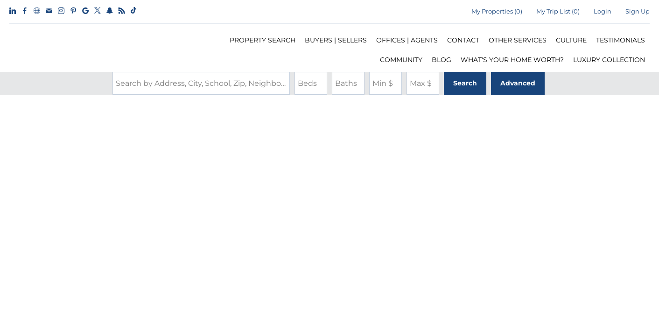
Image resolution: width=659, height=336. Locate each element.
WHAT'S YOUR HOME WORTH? (512, 60)
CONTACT (463, 40)
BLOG (441, 60)
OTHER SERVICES (518, 40)
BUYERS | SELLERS (336, 40)
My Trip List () (558, 11)
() (496, 11)
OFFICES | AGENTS (407, 40)
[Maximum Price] (423, 83)
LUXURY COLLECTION (609, 60)
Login (602, 11)
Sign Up (637, 11)
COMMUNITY (401, 60)
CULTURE (571, 40)
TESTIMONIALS (620, 40)
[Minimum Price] (385, 83)
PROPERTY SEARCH (262, 40)
